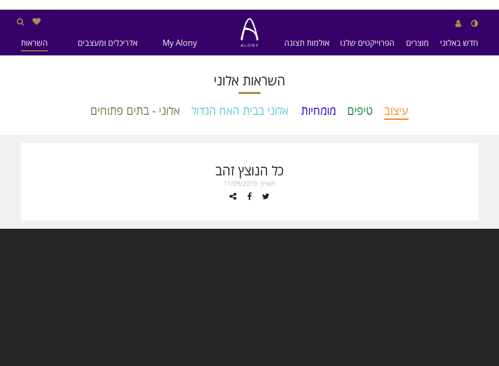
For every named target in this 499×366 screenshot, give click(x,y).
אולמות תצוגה (306, 42)
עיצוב (396, 110)
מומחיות (318, 110)
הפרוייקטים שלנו (367, 42)
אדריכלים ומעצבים (108, 42)
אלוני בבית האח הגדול (239, 110)
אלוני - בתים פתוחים (135, 110)
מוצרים (417, 42)
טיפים (360, 110)
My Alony (179, 42)
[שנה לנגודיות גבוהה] (474, 23)
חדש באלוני (459, 42)
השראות (34, 42)
